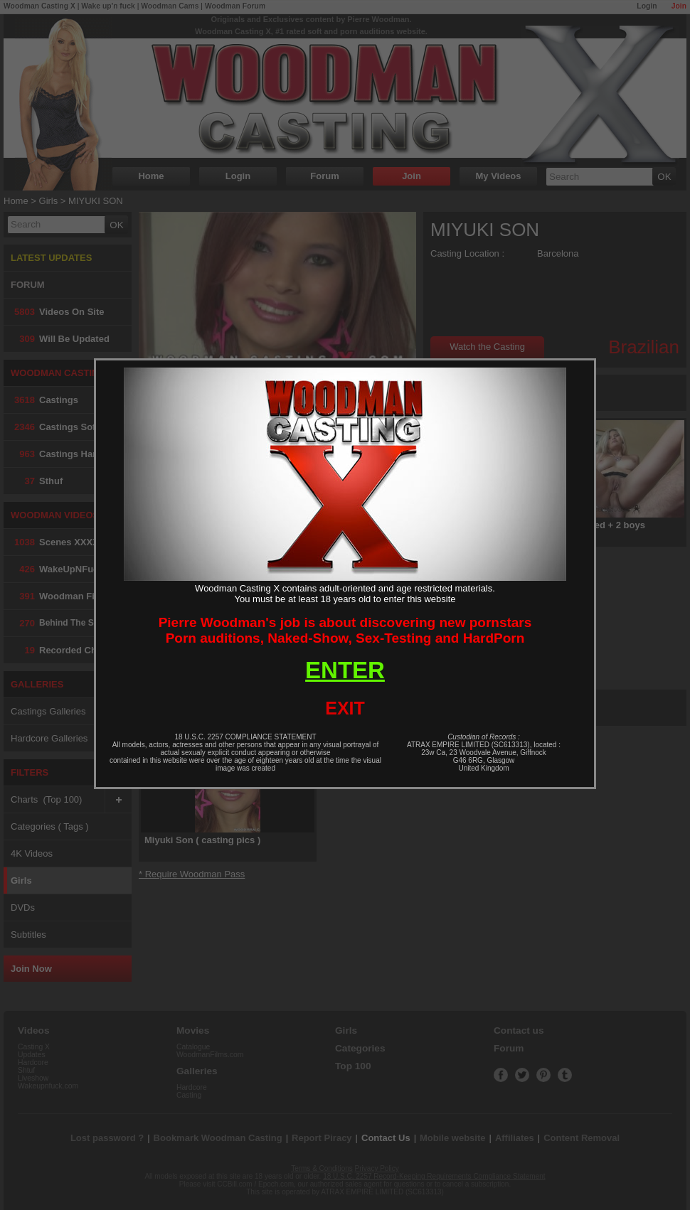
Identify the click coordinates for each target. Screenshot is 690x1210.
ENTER (345, 670)
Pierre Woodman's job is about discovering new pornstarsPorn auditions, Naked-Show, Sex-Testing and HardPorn (345, 630)
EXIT (345, 708)
